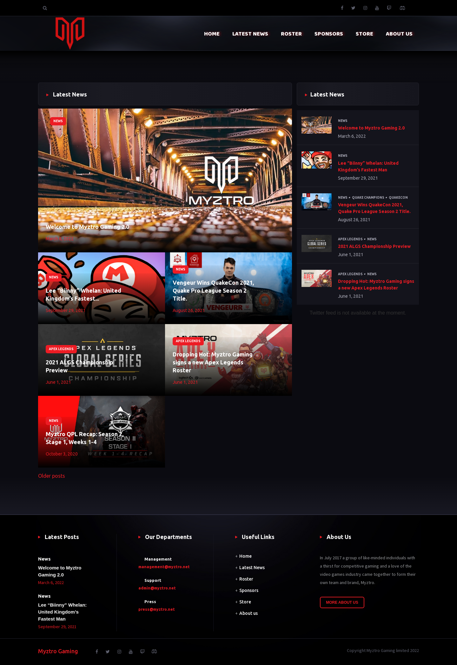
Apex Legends (61, 349)
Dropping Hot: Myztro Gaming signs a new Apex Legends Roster (213, 362)
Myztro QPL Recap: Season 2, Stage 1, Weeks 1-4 (84, 438)
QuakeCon (398, 197)
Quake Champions (368, 197)
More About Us (342, 602)
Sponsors (248, 590)
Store (245, 601)
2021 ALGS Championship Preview (79, 366)
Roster (246, 579)
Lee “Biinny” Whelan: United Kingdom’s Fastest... (83, 294)
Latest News (252, 567)
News (58, 121)
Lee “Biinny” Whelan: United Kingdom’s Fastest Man (368, 166)
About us (248, 613)
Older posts (51, 476)
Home (245, 556)
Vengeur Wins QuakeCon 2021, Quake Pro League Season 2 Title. (213, 290)
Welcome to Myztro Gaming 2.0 (87, 226)
